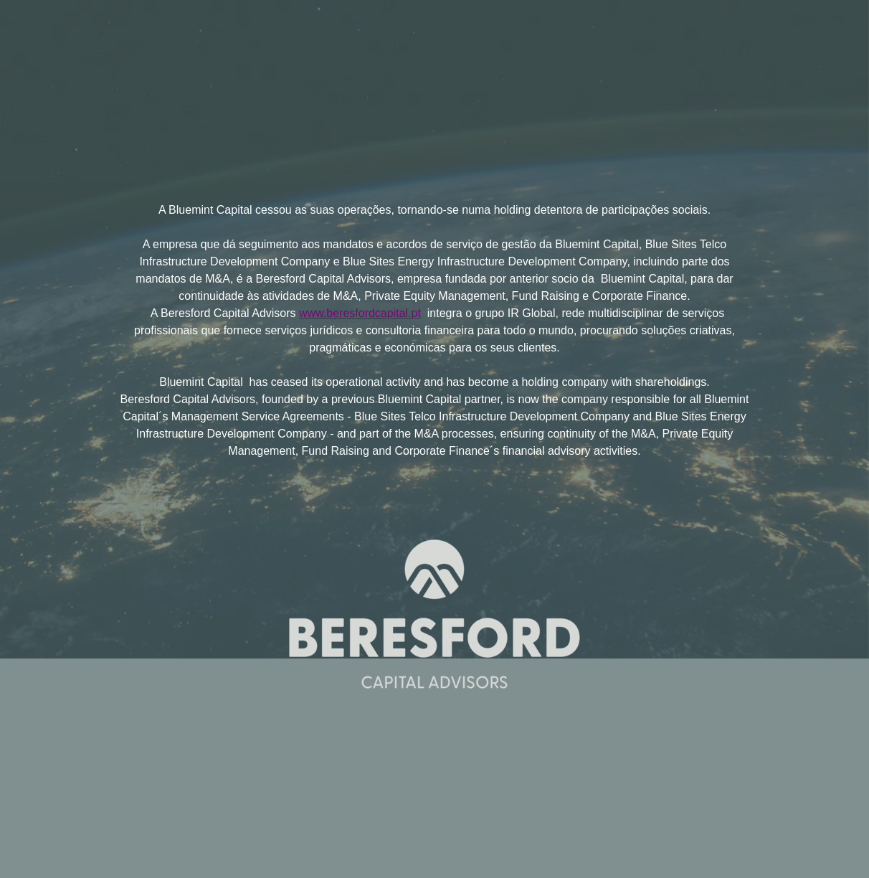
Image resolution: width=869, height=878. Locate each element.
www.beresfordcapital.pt (360, 313)
